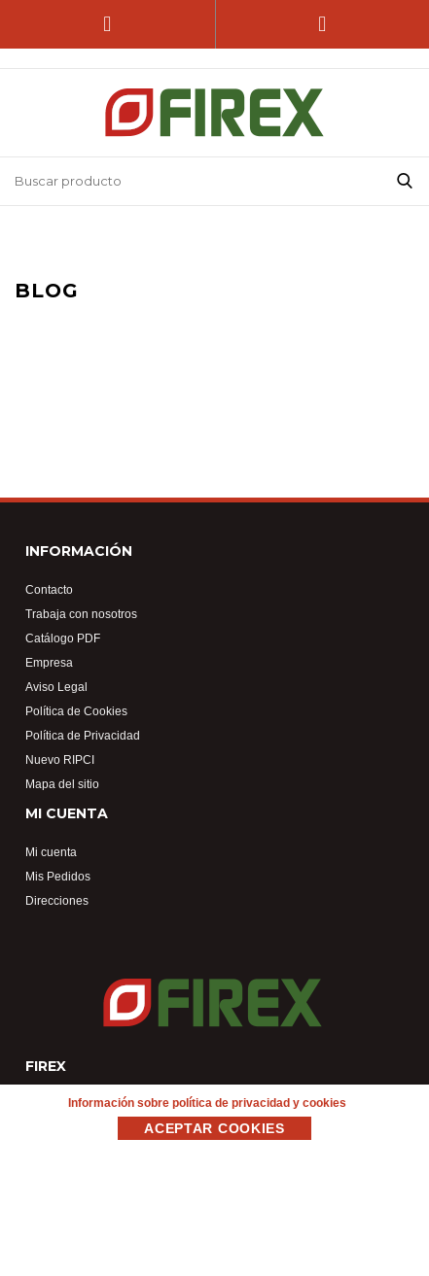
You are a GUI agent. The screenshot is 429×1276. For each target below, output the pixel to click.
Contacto (49, 589)
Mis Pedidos (57, 876)
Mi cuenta (51, 852)
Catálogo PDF (62, 638)
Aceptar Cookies (214, 1128)
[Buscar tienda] (190, 181)
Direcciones (57, 900)
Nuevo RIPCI (59, 759)
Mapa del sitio (62, 783)
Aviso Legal (56, 686)
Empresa (49, 662)
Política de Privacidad (82, 735)
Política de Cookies (76, 711)
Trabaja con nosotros (81, 613)
